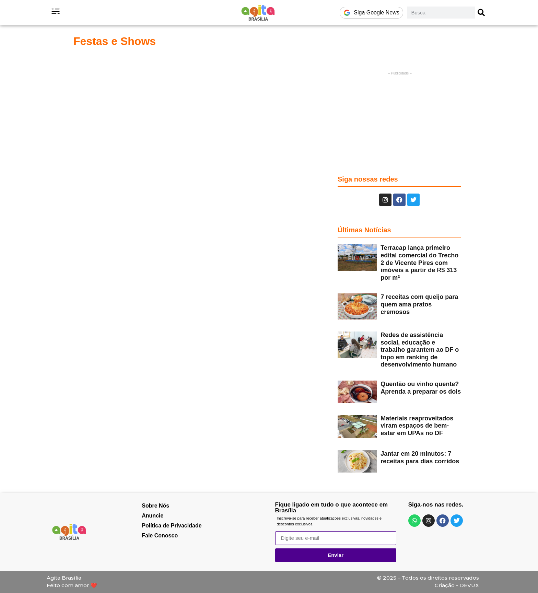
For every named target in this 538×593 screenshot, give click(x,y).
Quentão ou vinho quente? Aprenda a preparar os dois (421, 388)
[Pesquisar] (481, 13)
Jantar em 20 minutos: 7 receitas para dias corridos (420, 457)
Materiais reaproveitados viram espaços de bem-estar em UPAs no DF (417, 426)
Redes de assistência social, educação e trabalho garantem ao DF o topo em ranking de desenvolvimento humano (420, 350)
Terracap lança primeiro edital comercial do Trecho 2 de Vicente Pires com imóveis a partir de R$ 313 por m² (419, 262)
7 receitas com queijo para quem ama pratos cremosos (419, 304)
